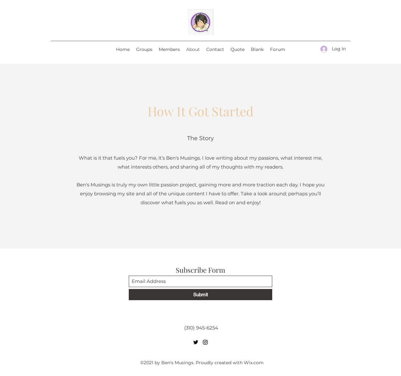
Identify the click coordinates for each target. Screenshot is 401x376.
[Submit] (200, 294)
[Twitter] (196, 342)
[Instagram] (205, 342)
